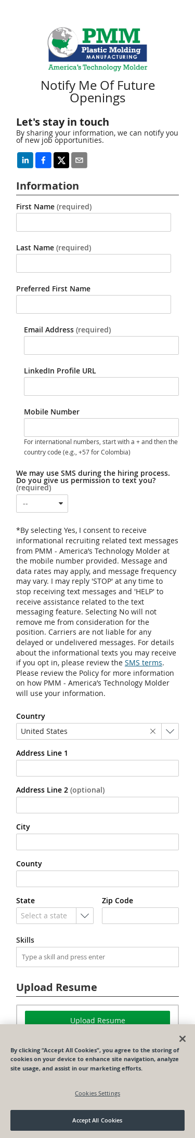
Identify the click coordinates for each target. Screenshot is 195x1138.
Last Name (53, 247)
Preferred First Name (53, 288)
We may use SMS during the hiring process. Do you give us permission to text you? (93, 480)
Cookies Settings (97, 1093)
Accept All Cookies (97, 1120)
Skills (25, 940)
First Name (54, 206)
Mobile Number (52, 412)
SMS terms (143, 662)
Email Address (67, 329)
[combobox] (42, 503)
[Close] (182, 1038)
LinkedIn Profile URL (60, 370)
